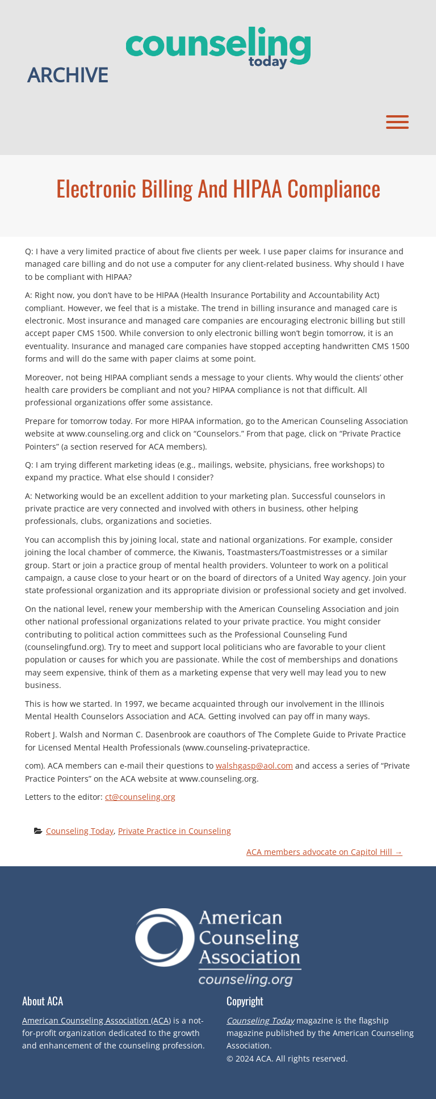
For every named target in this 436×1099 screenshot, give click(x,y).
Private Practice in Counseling (174, 830)
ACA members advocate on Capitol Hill (324, 851)
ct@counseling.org (140, 796)
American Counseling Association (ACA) (96, 1020)
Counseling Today (80, 830)
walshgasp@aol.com (254, 765)
